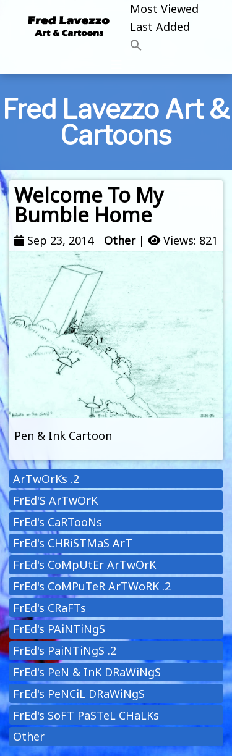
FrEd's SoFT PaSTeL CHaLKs (86, 715)
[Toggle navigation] (116, 65)
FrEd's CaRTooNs (57, 521)
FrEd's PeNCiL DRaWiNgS (79, 693)
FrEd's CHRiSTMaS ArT (72, 543)
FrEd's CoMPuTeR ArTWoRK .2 (92, 586)
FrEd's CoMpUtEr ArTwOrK (84, 564)
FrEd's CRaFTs (49, 607)
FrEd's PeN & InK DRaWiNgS (87, 672)
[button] (164, 46)
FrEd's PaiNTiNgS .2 (64, 650)
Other (119, 240)
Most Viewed (164, 8)
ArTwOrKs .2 (46, 478)
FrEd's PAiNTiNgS (59, 628)
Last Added (160, 26)
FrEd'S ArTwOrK (55, 500)
